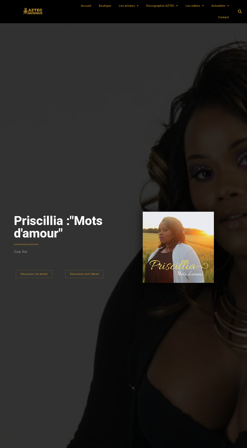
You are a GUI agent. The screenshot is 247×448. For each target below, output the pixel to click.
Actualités (220, 5)
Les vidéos (195, 5)
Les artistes (129, 5)
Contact (223, 17)
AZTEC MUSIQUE (33, 13)
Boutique (105, 5)
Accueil (86, 5)
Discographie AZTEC (162, 5)
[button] (240, 11)
